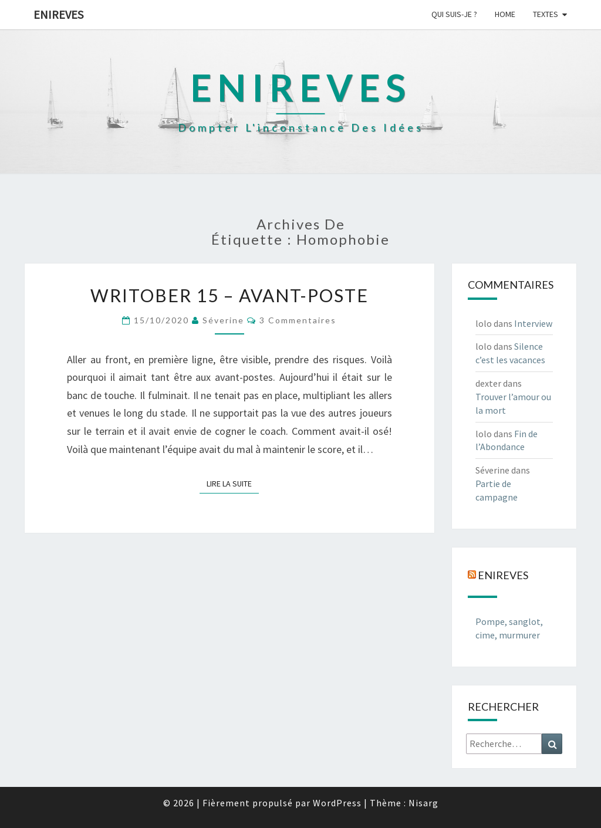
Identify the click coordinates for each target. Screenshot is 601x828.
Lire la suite (233, 483)
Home (505, 14)
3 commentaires (297, 320)
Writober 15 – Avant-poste (229, 295)
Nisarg (423, 803)
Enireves (58, 14)
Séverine (223, 320)
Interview (533, 323)
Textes (545, 14)
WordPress (337, 803)
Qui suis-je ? (454, 14)
